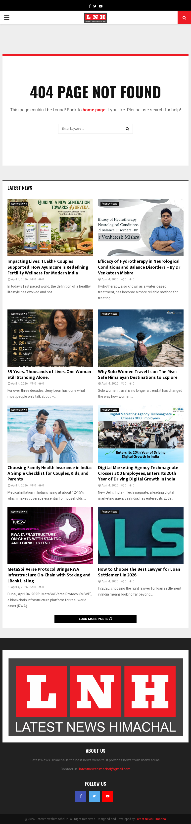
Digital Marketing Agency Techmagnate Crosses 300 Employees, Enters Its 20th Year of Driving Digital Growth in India (138, 473)
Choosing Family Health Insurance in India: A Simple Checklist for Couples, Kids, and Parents (49, 473)
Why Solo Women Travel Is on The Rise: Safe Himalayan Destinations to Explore (138, 374)
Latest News (19, 187)
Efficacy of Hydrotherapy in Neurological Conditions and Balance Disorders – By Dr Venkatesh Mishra (139, 267)
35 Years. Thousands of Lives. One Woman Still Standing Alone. (49, 374)
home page (94, 109)
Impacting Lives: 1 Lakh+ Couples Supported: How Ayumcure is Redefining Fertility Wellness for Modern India (47, 267)
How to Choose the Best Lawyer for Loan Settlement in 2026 (139, 572)
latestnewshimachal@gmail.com (105, 769)
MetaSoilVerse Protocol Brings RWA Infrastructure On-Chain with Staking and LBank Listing (49, 575)
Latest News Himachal (151, 819)
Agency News (19, 203)
